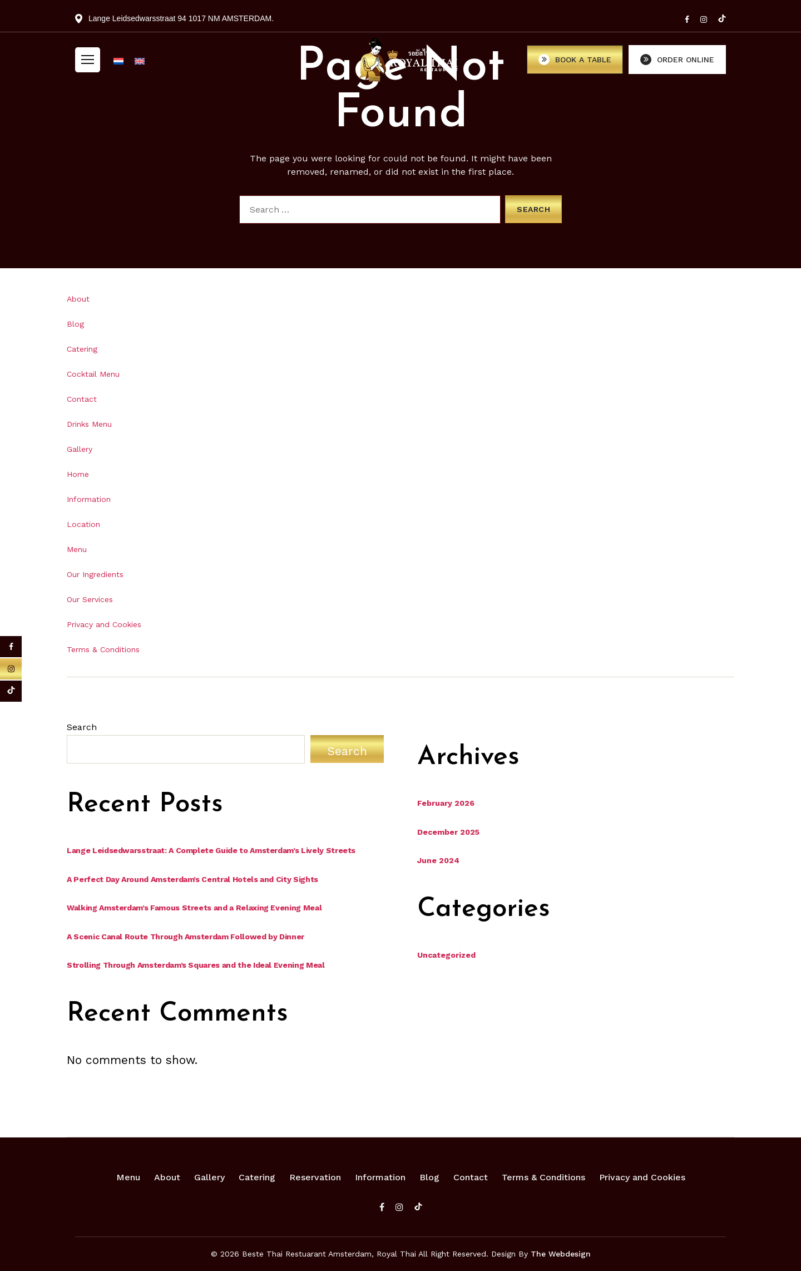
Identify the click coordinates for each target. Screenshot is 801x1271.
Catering (82, 348)
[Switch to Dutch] (118, 64)
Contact (82, 399)
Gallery (79, 449)
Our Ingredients (95, 574)
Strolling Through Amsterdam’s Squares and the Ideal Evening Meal (196, 964)
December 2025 (448, 831)
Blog (75, 323)
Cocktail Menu (93, 374)
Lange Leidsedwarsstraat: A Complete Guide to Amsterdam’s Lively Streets (211, 850)
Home (78, 474)
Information (89, 499)
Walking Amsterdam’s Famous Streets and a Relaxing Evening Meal (194, 907)
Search (82, 727)
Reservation (315, 1177)
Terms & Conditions (103, 649)
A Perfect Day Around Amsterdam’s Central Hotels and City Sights (192, 879)
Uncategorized (446, 954)
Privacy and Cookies (104, 624)
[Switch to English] (139, 64)
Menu (77, 549)
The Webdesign (561, 1253)
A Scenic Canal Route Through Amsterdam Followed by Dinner (185, 936)
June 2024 (438, 860)
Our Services (90, 599)
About (78, 298)
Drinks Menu (89, 424)
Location (83, 524)
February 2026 (445, 803)
